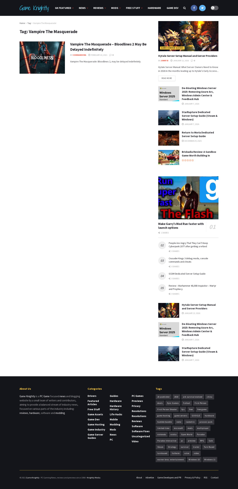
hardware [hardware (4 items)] (209, 415)
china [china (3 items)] (209, 397)
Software (137, 426)
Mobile (114, 419)
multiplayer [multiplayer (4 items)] (203, 428)
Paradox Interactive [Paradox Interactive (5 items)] (166, 441)
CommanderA (79, 55)
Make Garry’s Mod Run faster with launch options (181, 226)
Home (22, 23)
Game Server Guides (172, 48)
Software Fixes (141, 431)
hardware (34, 413)
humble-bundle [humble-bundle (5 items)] (164, 422)
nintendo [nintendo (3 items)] (161, 434)
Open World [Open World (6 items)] (186, 434)
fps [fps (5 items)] (183, 409)
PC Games (137, 396)
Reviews (98, 8)
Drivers (92, 396)
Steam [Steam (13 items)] (160, 447)
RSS (205, 477)
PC (111, 439)
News (82, 8)
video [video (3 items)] (196, 453)
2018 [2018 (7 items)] (176, 397)
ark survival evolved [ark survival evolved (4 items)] (192, 397)
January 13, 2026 (179, 60)
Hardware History (116, 407)
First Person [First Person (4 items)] (200, 403)
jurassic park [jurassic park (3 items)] (206, 422)
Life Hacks (116, 414)
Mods (114, 8)
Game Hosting (96, 424)
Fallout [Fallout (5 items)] (186, 403)
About (139, 477)
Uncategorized (141, 436)
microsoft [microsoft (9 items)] (178, 428)
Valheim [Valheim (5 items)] (176, 453)
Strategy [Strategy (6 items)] (172, 447)
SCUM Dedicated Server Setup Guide (187, 273)
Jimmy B (164, 60)
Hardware (154, 8)
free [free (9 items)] (191, 409)
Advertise (150, 477)
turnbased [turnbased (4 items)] (162, 453)
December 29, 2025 (192, 141)
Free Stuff (133, 8)
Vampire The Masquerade (44, 23)
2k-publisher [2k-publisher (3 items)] (163, 397)
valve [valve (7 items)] (186, 453)
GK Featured (63, 8)
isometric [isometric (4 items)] (190, 422)
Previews (137, 401)
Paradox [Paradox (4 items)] (201, 434)
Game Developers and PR (169, 477)
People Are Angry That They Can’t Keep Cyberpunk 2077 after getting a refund (188, 244)
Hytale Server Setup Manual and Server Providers (187, 55)
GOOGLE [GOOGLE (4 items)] (196, 415)
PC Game (45, 396)
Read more (167, 78)
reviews (24, 413)
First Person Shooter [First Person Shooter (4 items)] (167, 409)
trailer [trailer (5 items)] (196, 447)
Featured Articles (93, 402)
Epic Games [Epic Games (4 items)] (173, 403)
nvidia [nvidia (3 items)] (173, 434)
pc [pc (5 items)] (182, 441)
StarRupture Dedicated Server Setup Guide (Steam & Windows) (199, 115)
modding (60, 413)
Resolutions (139, 411)
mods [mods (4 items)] (190, 428)
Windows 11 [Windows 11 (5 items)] (209, 459)
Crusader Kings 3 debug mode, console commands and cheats (188, 260)
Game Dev (172, 8)
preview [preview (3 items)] (192, 441)
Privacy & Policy (192, 477)
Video (135, 441)
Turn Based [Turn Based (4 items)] (209, 447)
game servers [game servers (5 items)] (181, 415)
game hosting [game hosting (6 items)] (163, 415)
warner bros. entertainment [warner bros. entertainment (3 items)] (170, 459)
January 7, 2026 (190, 103)
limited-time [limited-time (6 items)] (163, 428)
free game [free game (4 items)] (202, 409)
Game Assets (95, 414)
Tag (29, 23)
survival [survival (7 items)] (185, 447)
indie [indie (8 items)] (178, 422)
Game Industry (96, 429)
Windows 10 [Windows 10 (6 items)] (194, 459)
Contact (214, 477)
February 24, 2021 (97, 55)
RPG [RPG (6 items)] (202, 441)
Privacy (136, 406)
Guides (114, 396)
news (63, 396)
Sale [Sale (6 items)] (211, 441)
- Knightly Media (93, 477)
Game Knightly (34, 8)
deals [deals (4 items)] (160, 403)
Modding (115, 424)
